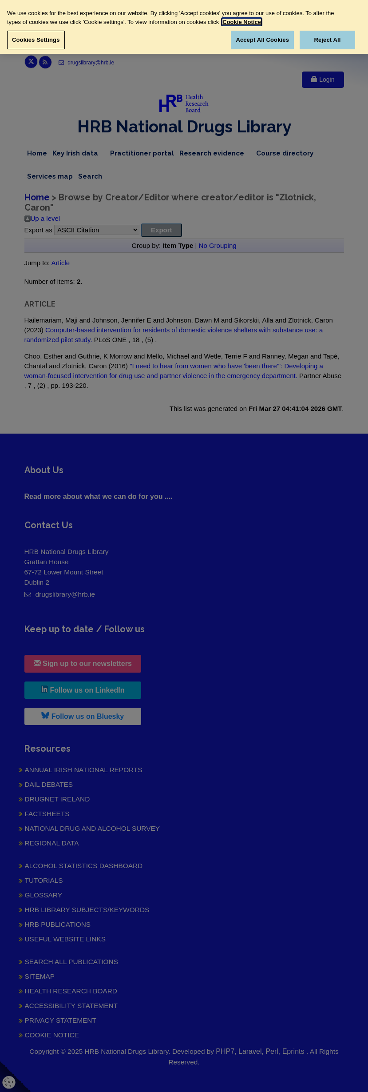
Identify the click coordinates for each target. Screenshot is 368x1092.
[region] (184, 27)
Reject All (327, 39)
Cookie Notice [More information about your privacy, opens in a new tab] (241, 22)
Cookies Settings (36, 39)
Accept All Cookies (262, 39)
